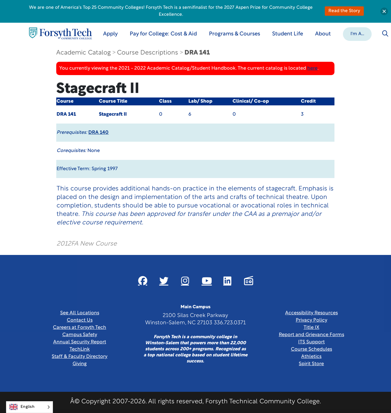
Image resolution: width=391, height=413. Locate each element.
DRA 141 (197, 53)
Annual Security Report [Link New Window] (79, 342)
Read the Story (344, 11)
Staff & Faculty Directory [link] (79, 356)
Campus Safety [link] (79, 334)
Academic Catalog (83, 53)
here (312, 68)
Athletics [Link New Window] (311, 356)
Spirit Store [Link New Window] (311, 364)
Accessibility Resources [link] (311, 313)
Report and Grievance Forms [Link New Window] (311, 334)
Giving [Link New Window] (80, 364)
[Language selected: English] (29, 407)
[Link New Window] (142, 280)
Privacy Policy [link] (311, 320)
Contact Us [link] (80, 320)
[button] (357, 34)
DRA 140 (98, 132)
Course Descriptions (147, 53)
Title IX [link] (311, 327)
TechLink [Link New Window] (80, 349)
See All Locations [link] (79, 313)
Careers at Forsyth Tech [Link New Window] (79, 327)
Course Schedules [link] (311, 349)
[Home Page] (60, 33)
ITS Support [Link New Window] (311, 342)
